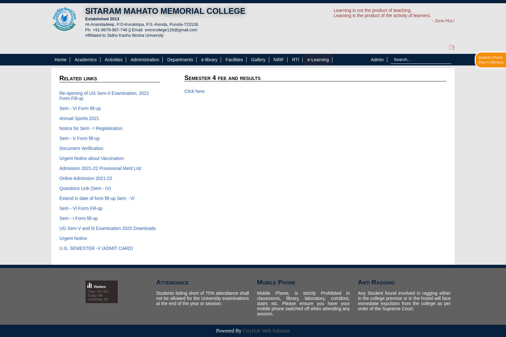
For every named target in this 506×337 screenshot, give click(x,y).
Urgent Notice (73, 238)
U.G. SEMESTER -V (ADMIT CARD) (96, 248)
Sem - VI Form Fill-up (80, 208)
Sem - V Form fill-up (79, 138)
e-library (209, 59)
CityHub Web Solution (266, 330)
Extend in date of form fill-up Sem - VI (97, 198)
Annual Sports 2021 (79, 118)
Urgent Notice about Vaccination (91, 158)
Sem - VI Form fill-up (80, 108)
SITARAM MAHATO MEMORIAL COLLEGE (165, 10)
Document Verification (82, 148)
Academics (85, 59)
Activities (114, 59)
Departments (180, 59)
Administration (145, 59)
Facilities (234, 59)
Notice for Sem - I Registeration (90, 128)
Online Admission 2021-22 (85, 178)
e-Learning (318, 59)
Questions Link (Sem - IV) (85, 188)
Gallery (258, 59)
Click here (194, 91)
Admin (377, 59)
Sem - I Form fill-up (78, 218)
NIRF (278, 59)
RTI (295, 59)
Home (60, 59)
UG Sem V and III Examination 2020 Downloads (107, 228)
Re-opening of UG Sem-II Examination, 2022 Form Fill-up (104, 96)
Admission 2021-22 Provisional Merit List (100, 168)
